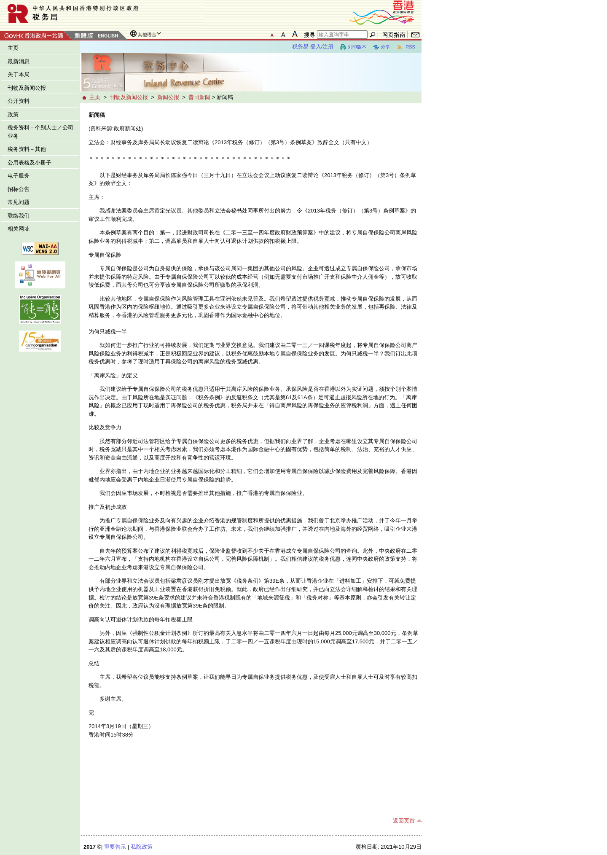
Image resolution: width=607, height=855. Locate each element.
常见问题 (19, 202)
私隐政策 (142, 847)
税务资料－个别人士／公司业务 (40, 131)
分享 (381, 47)
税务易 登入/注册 (312, 46)
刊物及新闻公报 (27, 88)
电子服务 (19, 175)
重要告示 (115, 847)
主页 (13, 48)
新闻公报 (168, 97)
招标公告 (19, 189)
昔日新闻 (199, 97)
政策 (13, 114)
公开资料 (19, 101)
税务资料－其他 (27, 149)
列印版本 (353, 47)
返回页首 (404, 820)
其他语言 (147, 34)
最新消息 (19, 61)
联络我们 (19, 215)
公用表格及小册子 (29, 162)
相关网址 (19, 229)
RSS (405, 47)
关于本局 (19, 74)
